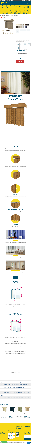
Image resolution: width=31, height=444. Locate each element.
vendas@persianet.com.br (18, 428)
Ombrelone (11, 13)
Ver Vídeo (3, 17)
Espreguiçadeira (15, 13)
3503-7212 (24, 0)
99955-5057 (29, 0)
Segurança (9, 429)
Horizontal (3, 13)
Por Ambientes (19, 13)
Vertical (7, 13)
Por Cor (24, 13)
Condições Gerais (10, 430)
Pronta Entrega (28, 13)
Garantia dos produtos (10, 428)
